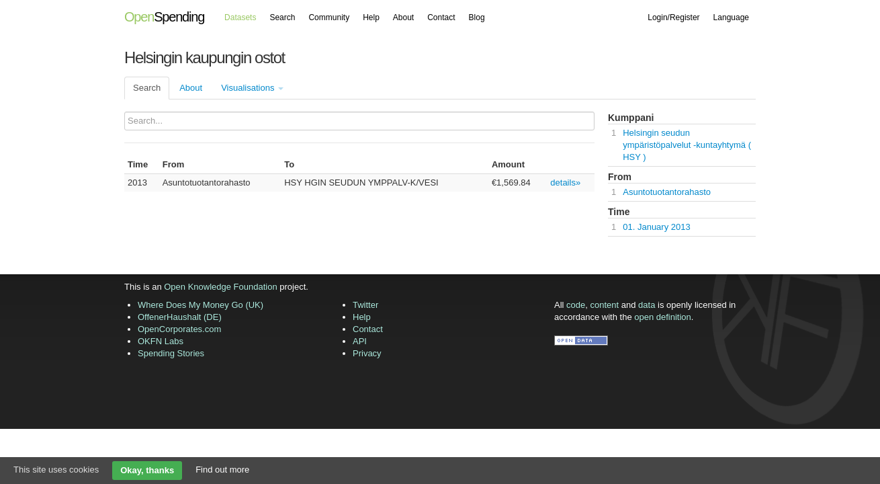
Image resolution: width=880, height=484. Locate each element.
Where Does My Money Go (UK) (200, 305)
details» (565, 182)
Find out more (222, 470)
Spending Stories (171, 353)
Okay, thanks (147, 470)
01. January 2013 (656, 227)
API (360, 341)
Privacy (367, 353)
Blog (477, 17)
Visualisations (252, 88)
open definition (662, 317)
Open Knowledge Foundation (220, 287)
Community (328, 17)
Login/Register (673, 17)
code (575, 305)
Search (282, 17)
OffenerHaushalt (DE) (180, 317)
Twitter (365, 305)
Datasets (240, 17)
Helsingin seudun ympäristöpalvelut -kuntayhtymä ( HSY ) (687, 145)
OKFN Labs (160, 341)
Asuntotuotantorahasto (667, 192)
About (403, 17)
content (604, 305)
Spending (164, 16)
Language (731, 17)
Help (371, 17)
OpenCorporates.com (179, 329)
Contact (441, 17)
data (646, 305)
